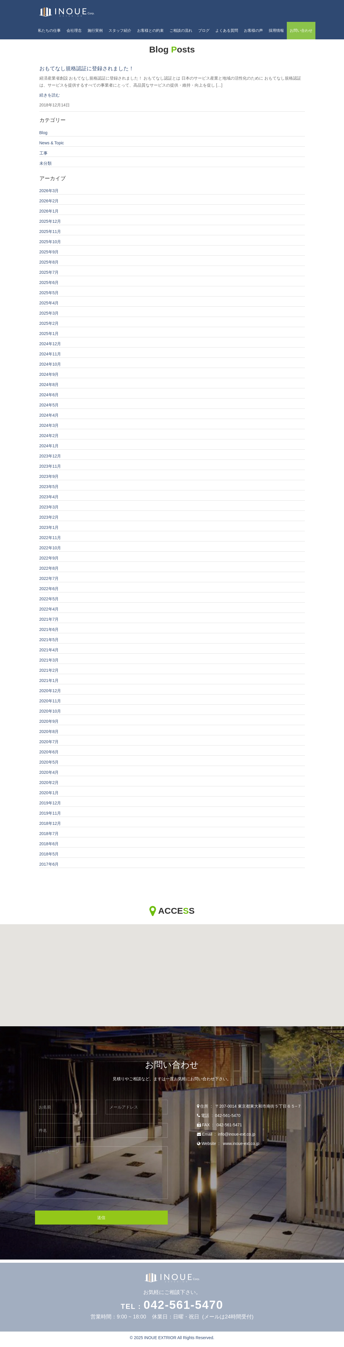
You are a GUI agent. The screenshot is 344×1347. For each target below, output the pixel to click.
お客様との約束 (150, 30)
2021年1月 (49, 680)
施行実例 (95, 30)
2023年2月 (49, 517)
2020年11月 (50, 701)
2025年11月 (50, 231)
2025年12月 (50, 221)
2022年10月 (50, 548)
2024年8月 (49, 385)
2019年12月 (50, 803)
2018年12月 (50, 823)
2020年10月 (50, 711)
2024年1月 (49, 446)
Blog (43, 133)
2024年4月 (49, 415)
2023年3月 (49, 507)
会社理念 (74, 30)
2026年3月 (49, 191)
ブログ (203, 30)
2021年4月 (49, 650)
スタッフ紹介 (120, 30)
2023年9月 (49, 476)
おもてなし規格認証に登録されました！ (86, 69)
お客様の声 (253, 30)
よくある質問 (226, 30)
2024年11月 (50, 354)
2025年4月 (49, 303)
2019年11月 (50, 813)
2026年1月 (49, 211)
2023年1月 (49, 527)
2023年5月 (49, 487)
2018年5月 (49, 854)
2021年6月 (49, 629)
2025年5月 (49, 293)
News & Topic (51, 143)
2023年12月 (50, 456)
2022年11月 (50, 538)
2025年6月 (49, 282)
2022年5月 (49, 599)
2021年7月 (49, 619)
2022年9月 (49, 558)
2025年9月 (49, 252)
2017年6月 (49, 864)
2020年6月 (49, 752)
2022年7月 (49, 578)
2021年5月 (49, 640)
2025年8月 (49, 262)
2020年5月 (49, 762)
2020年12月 (50, 691)
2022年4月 (49, 609)
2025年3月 (49, 313)
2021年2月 (49, 670)
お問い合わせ (301, 30)
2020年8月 (49, 731)
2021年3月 (49, 660)
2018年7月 (49, 834)
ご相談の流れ (181, 30)
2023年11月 (50, 466)
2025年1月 (49, 334)
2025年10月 (50, 242)
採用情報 (276, 30)
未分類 (45, 163)
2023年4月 (49, 497)
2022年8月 (49, 568)
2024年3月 (49, 425)
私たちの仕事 (49, 30)
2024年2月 (49, 436)
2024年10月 (50, 364)
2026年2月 (49, 201)
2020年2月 (49, 783)
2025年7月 (49, 272)
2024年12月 (50, 344)
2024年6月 (49, 395)
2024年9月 (49, 374)
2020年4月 (49, 772)
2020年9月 (49, 721)
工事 (43, 153)
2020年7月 (49, 742)
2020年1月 (49, 793)
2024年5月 (49, 405)
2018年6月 (49, 844)
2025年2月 (49, 323)
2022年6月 (49, 589)
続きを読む (49, 95)
